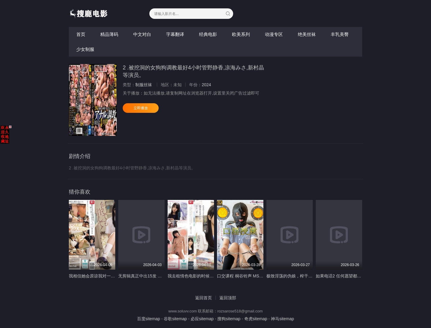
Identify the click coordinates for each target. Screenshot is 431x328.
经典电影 (208, 34)
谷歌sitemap (175, 318)
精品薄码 (109, 34)
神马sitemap (282, 318)
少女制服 (85, 49)
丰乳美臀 (340, 34)
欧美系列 (241, 34)
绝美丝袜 (307, 34)
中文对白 (142, 34)
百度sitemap (148, 318)
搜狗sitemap (228, 318)
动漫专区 (274, 34)
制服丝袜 (143, 84)
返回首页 (203, 297)
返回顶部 (227, 297)
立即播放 (140, 108)
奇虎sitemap (255, 318)
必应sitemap (202, 318)
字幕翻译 (175, 34)
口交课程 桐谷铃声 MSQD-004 (245, 276)
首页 (80, 34)
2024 (206, 84)
